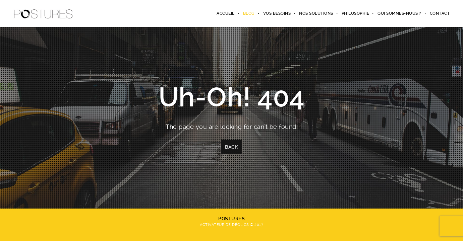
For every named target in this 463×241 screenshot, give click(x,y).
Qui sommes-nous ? (399, 13)
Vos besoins (277, 13)
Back (231, 147)
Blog (249, 13)
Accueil (226, 13)
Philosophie (355, 13)
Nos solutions (316, 13)
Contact (440, 13)
